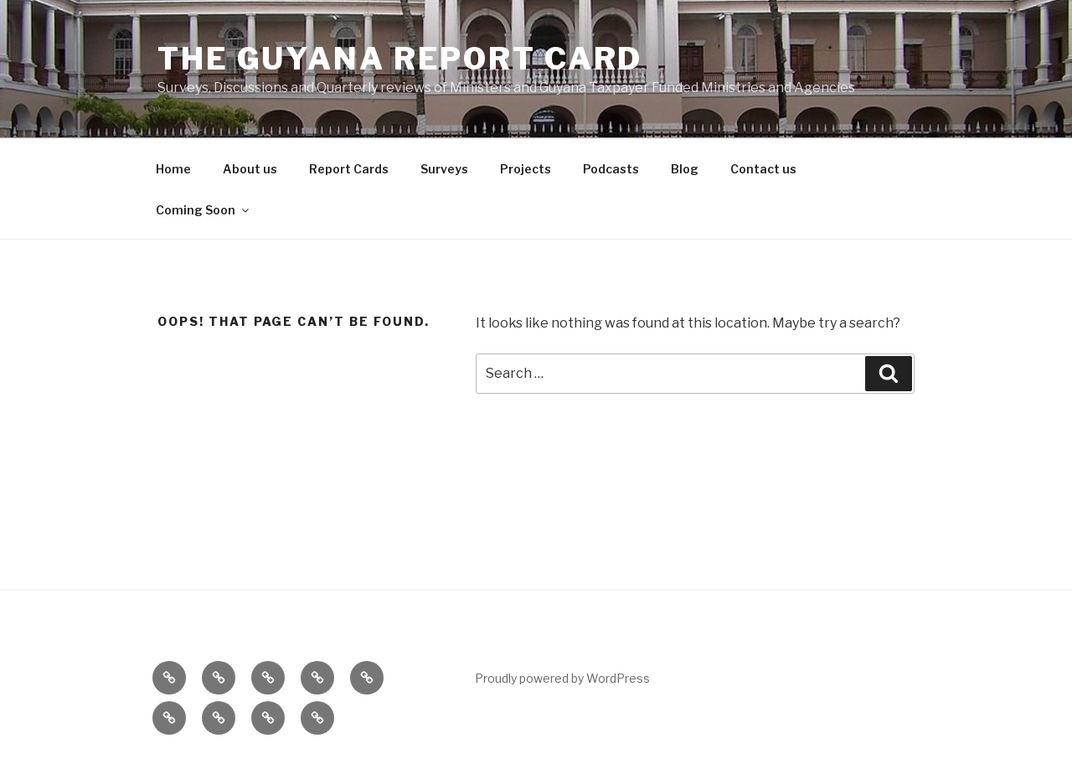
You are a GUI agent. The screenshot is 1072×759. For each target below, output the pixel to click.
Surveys (444, 169)
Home (173, 169)
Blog (684, 169)
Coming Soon (203, 210)
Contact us (763, 169)
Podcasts (611, 169)
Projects (525, 169)
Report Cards (349, 169)
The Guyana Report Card (399, 58)
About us (250, 169)
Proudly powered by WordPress (562, 678)
